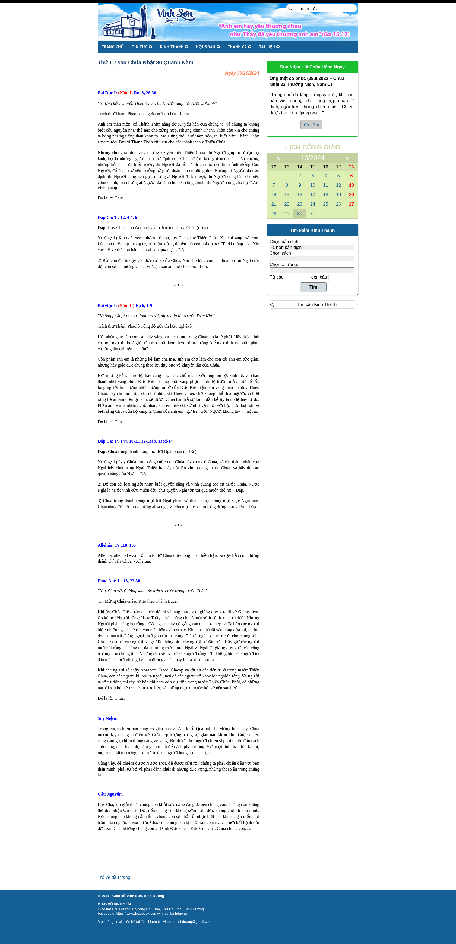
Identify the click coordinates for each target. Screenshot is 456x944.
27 (351, 204)
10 (312, 185)
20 (351, 194)
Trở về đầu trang (114, 877)
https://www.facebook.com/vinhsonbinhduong (151, 913)
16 (299, 194)
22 (286, 204)
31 (312, 213)
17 (312, 194)
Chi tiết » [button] (311, 125)
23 (299, 204)
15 (286, 194)
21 (273, 204)
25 (325, 204)
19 (338, 194)
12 (338, 185)
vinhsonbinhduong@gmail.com (187, 922)
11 (325, 185)
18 (325, 194)
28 (273, 213)
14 (273, 194)
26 (338, 204)
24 (312, 204)
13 (351, 185)
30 (299, 213)
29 (286, 213)
